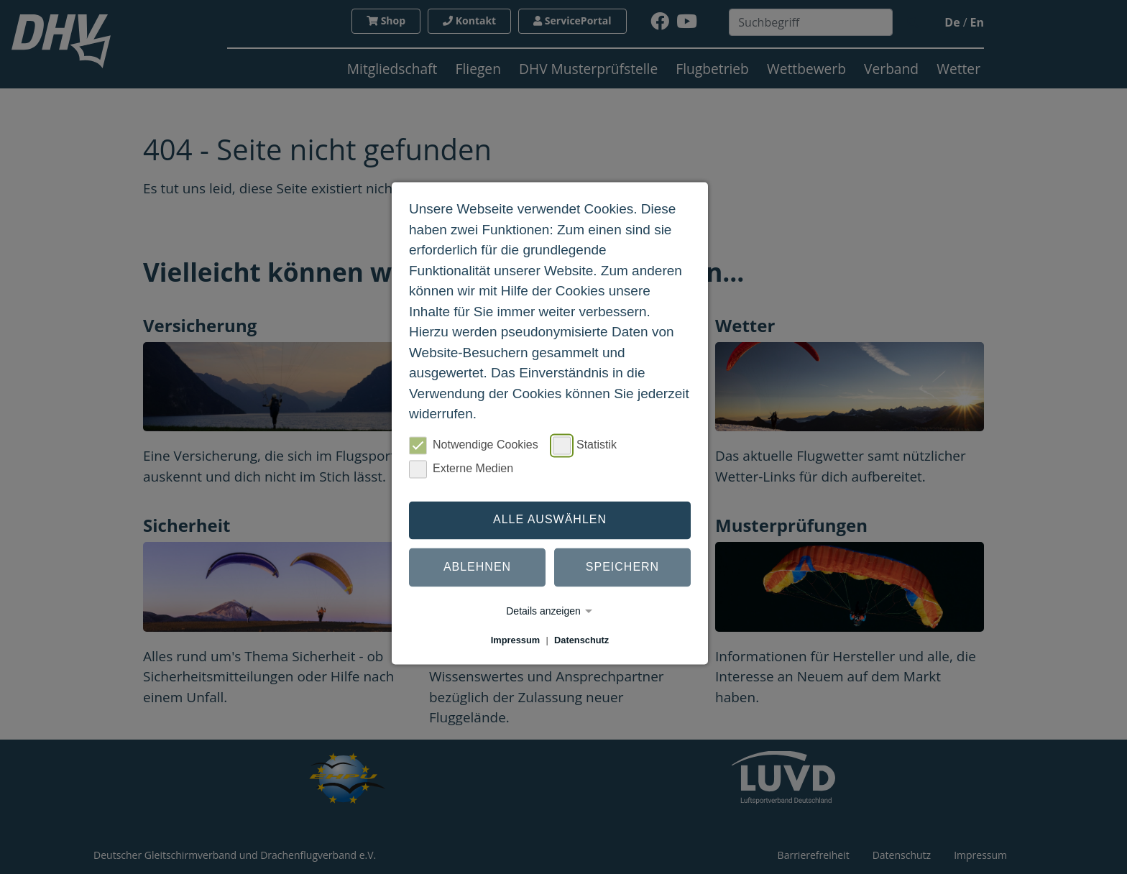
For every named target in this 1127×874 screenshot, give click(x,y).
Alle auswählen (550, 520)
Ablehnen (477, 567)
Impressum (515, 640)
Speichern (622, 567)
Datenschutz (581, 640)
